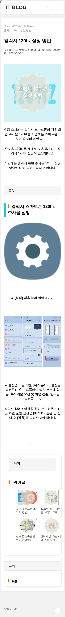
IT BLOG (16, 7)
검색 (50, 7)
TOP (58, 610)
